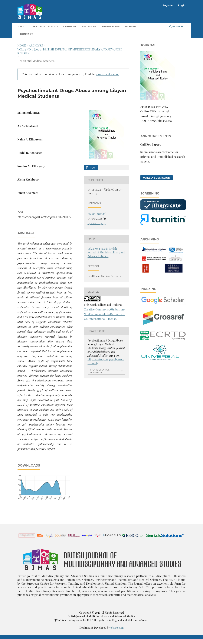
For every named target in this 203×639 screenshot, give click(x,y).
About (22, 26)
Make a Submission (156, 177)
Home (22, 45)
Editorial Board (45, 26)
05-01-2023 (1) (97, 223)
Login (182, 5)
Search (176, 26)
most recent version (107, 74)
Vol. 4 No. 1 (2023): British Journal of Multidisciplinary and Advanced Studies (70, 51)
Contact (26, 33)
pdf (92, 167)
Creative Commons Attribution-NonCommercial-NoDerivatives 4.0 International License (104, 314)
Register (168, 5)
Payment (131, 26)
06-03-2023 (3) (97, 214)
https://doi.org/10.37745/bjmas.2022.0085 (44, 217)
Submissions (110, 26)
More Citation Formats (100, 371)
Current (69, 26)
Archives (89, 26)
